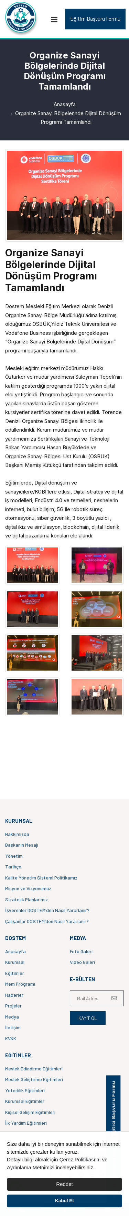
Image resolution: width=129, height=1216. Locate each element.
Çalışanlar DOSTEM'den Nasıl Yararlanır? (47, 921)
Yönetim (14, 856)
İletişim (13, 1027)
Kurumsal (14, 962)
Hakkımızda (17, 834)
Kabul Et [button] (64, 1200)
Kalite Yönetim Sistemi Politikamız (41, 878)
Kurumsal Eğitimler (24, 1101)
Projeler (13, 1005)
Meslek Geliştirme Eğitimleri (34, 1079)
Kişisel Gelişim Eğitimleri (30, 1112)
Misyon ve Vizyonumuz (28, 888)
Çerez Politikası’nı (80, 1159)
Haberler (14, 995)
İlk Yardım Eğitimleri (26, 1123)
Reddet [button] (64, 1184)
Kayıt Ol (87, 1018)
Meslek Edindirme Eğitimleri (34, 1068)
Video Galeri (82, 962)
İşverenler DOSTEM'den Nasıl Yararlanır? (47, 910)
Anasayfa (65, 104)
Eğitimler (14, 973)
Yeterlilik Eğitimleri (25, 1090)
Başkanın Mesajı (21, 845)
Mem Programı (20, 984)
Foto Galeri (81, 951)
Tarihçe (13, 866)
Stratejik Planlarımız (26, 899)
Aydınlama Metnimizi (30, 1167)
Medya (12, 1017)
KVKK (10, 1038)
